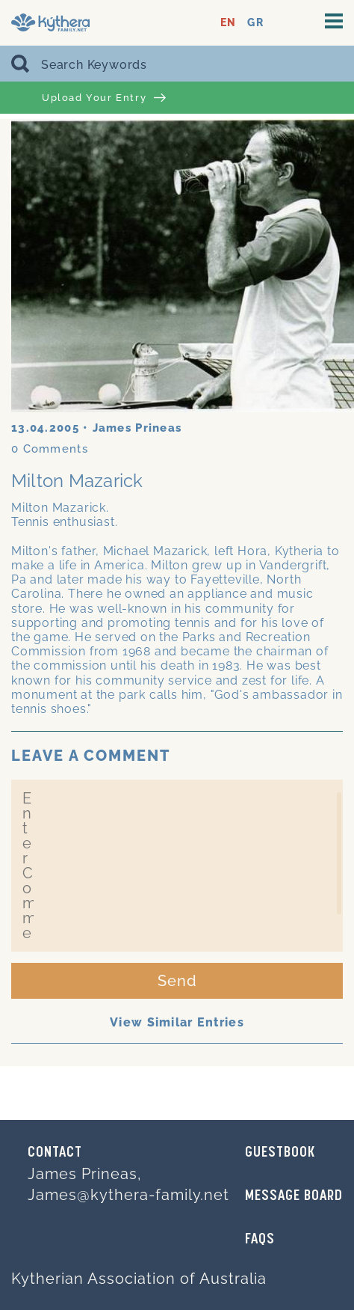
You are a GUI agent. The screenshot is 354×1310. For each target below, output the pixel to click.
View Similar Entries (177, 1022)
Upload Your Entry (104, 98)
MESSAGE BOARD (294, 1196)
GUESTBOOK (280, 1152)
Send (177, 981)
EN (228, 22)
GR (255, 22)
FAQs (260, 1239)
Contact (55, 1152)
